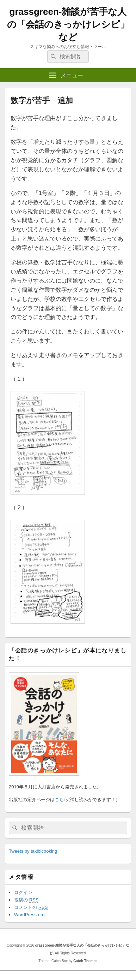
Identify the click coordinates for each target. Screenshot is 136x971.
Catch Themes (85, 961)
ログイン (23, 892)
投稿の (26, 900)
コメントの (31, 907)
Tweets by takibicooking (33, 851)
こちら (61, 799)
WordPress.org (29, 914)
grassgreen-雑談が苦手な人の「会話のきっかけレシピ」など (68, 24)
